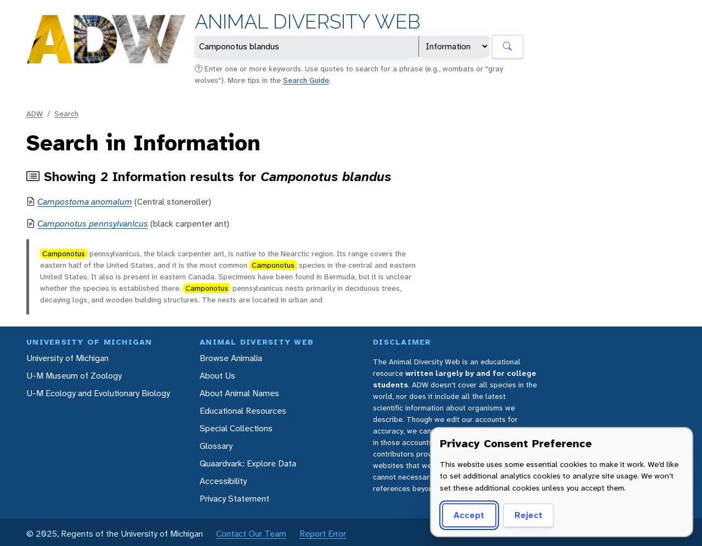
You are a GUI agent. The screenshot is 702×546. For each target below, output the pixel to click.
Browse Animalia (231, 358)
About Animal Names (239, 393)
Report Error (322, 533)
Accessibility (223, 481)
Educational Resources (243, 410)
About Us (217, 375)
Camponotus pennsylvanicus (92, 223)
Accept (469, 515)
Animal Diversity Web (307, 21)
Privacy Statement (234, 498)
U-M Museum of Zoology (74, 375)
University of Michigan (67, 358)
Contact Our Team (251, 533)
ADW (34, 114)
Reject (528, 515)
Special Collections (236, 428)
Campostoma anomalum (84, 201)
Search (66, 114)
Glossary (216, 446)
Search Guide (306, 80)
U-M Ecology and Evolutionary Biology (98, 393)
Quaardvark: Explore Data (248, 463)
